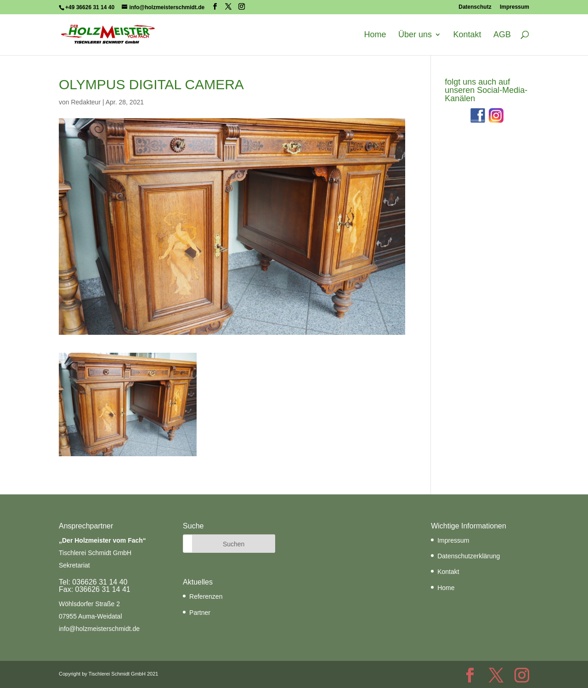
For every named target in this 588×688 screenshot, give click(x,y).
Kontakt (467, 35)
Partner (199, 612)
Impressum (514, 7)
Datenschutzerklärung (468, 556)
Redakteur (86, 102)
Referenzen (205, 596)
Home (375, 35)
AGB (502, 35)
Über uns (415, 35)
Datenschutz (474, 7)
